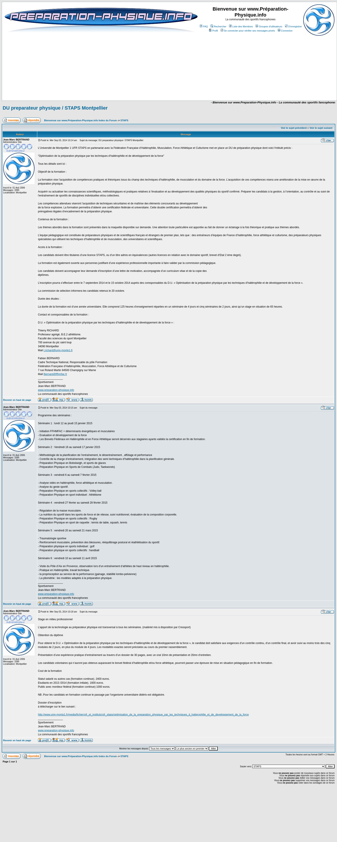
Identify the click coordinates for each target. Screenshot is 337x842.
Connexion (285, 30)
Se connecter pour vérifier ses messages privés (248, 30)
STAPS (124, 120)
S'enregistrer (293, 26)
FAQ (204, 26)
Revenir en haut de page (17, 400)
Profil (213, 30)
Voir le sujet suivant (321, 128)
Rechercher (218, 26)
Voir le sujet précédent (294, 128)
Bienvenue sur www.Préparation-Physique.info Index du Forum (80, 120)
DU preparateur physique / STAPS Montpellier (55, 108)
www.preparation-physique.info (56, 390)
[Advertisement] (132, 87)
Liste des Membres (241, 26)
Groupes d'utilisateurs (268, 26)
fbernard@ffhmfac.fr (55, 374)
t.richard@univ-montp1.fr (58, 350)
